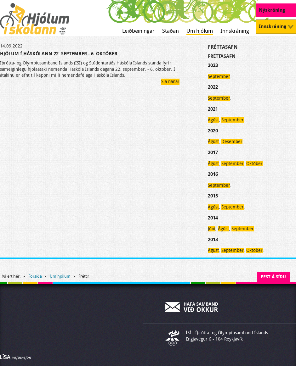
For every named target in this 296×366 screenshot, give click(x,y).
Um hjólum (199, 31)
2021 (213, 109)
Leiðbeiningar (138, 31)
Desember (231, 141)
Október (254, 163)
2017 (213, 152)
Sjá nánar (170, 81)
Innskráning (234, 31)
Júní (211, 228)
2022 (213, 87)
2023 (213, 65)
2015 (213, 196)
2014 (213, 218)
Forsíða (35, 276)
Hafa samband (192, 307)
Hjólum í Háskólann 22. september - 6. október (58, 54)
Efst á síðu (273, 277)
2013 (213, 239)
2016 (213, 174)
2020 (213, 131)
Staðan (170, 31)
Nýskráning (272, 10)
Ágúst (213, 120)
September (219, 76)
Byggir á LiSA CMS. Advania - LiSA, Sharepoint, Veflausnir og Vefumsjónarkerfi (15, 357)
